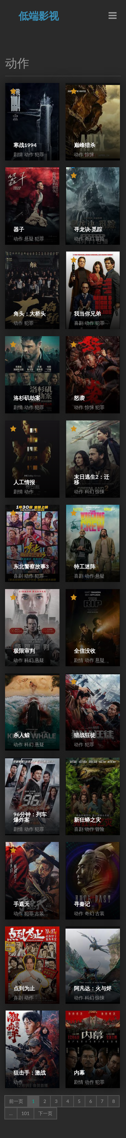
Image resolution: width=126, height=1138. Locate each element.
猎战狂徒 (84, 735)
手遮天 (21, 904)
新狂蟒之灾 (87, 819)
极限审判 (24, 650)
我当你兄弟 (87, 313)
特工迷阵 (84, 566)
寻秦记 (82, 904)
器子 (18, 229)
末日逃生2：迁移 (91, 479)
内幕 (79, 1072)
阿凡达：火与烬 (93, 988)
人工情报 (24, 482)
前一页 (16, 1101)
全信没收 (84, 650)
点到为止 (24, 988)
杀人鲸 (21, 735)
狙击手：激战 (29, 1072)
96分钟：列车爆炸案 (30, 817)
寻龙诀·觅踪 (88, 229)
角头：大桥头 (29, 313)
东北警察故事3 (31, 566)
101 (26, 1113)
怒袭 (79, 398)
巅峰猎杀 (84, 145)
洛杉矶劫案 (26, 398)
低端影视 (38, 15)
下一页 (45, 1113)
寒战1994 (25, 145)
